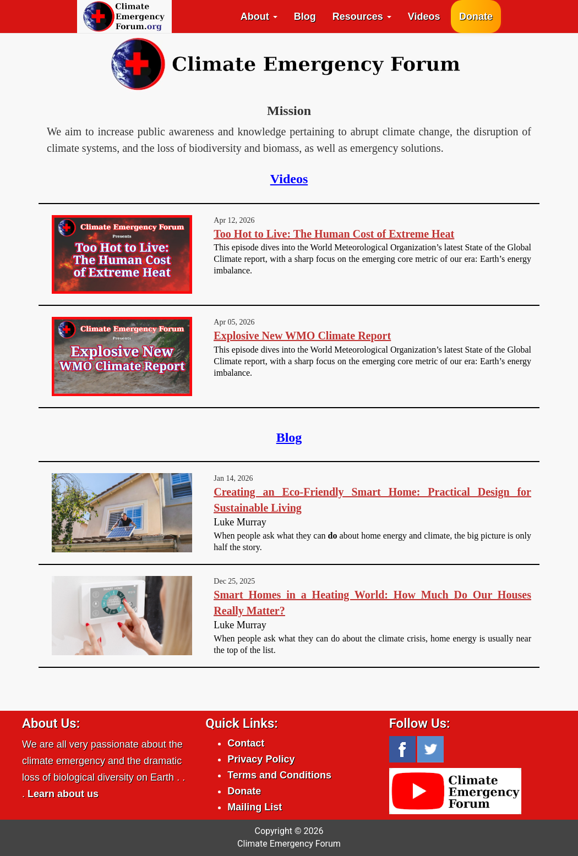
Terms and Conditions (279, 775)
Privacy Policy (261, 759)
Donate (476, 16)
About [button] (259, 16)
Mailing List (254, 807)
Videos (424, 16)
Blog (305, 16)
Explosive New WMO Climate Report (302, 336)
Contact (245, 743)
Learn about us (63, 793)
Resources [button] (361, 16)
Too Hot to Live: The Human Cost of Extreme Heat (334, 234)
